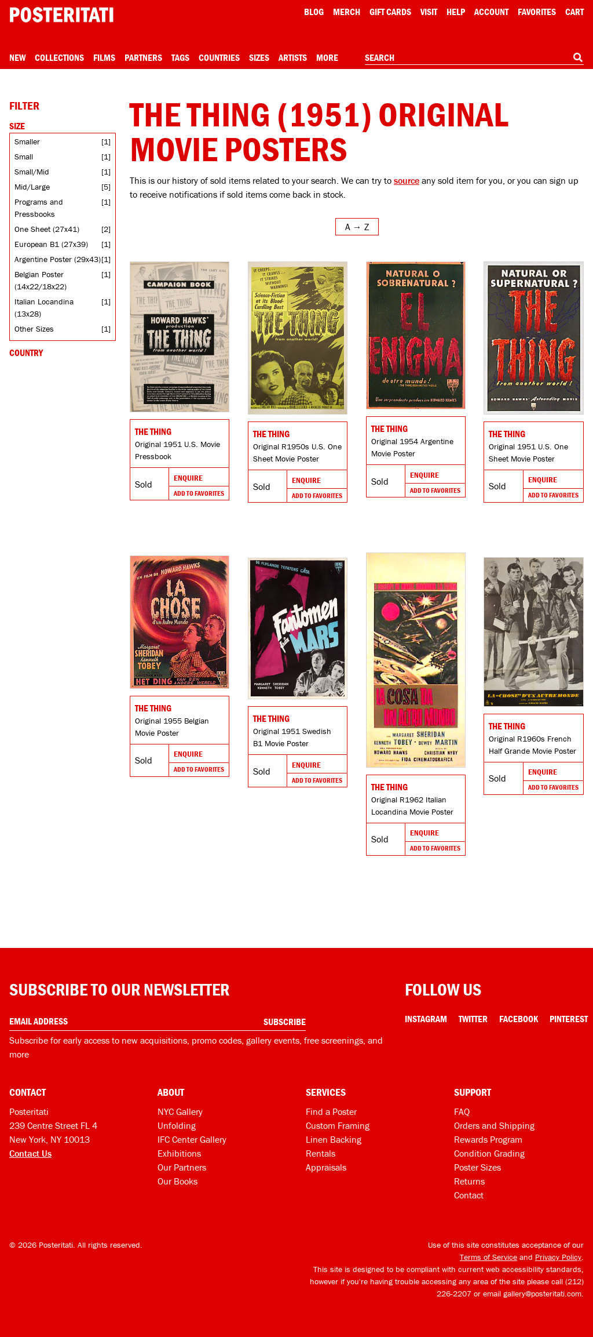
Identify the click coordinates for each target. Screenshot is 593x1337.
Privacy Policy (558, 1257)
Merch (346, 11)
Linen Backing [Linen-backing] (333, 1139)
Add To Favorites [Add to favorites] (199, 493)
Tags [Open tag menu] (180, 57)
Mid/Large (32, 186)
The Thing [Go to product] (153, 431)
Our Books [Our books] (177, 1181)
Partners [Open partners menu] (143, 57)
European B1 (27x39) (51, 244)
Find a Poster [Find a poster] (331, 1111)
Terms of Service (488, 1257)
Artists (293, 57)
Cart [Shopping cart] (574, 11)
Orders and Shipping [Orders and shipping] (494, 1125)
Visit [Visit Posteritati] (428, 11)
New (17, 57)
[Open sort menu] (357, 227)
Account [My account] (491, 11)
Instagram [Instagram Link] (426, 1018)
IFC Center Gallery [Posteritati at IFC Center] (192, 1139)
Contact (469, 1195)
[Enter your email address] (157, 1021)
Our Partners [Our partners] (182, 1167)
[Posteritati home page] (61, 15)
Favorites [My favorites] (537, 11)
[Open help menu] (455, 12)
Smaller (27, 141)
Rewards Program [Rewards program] (488, 1139)
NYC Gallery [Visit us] (180, 1111)
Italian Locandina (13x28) (44, 307)
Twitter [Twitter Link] (473, 1018)
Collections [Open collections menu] (59, 57)
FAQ (462, 1111)
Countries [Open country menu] (219, 57)
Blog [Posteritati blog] (314, 11)
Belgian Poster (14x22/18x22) (40, 280)
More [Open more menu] (327, 57)
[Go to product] (179, 336)
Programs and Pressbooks (38, 208)
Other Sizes (34, 329)
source (406, 180)
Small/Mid (31, 171)
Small (23, 156)
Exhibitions (179, 1153)
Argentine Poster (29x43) (57, 259)
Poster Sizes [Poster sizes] (477, 1167)
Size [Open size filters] (17, 126)
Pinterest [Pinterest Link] (569, 1018)
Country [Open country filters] (26, 352)
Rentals (320, 1153)
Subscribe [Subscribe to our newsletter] (284, 1021)
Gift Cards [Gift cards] (390, 11)
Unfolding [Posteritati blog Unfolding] (177, 1125)
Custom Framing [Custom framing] (337, 1125)
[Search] (578, 57)
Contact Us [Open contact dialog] (30, 1153)
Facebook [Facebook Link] (518, 1018)
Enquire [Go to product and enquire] (188, 478)
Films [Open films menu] (104, 57)
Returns (469, 1181)
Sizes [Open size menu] (259, 57)
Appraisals (326, 1167)
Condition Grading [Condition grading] (489, 1153)
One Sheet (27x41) (46, 229)
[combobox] (474, 58)
